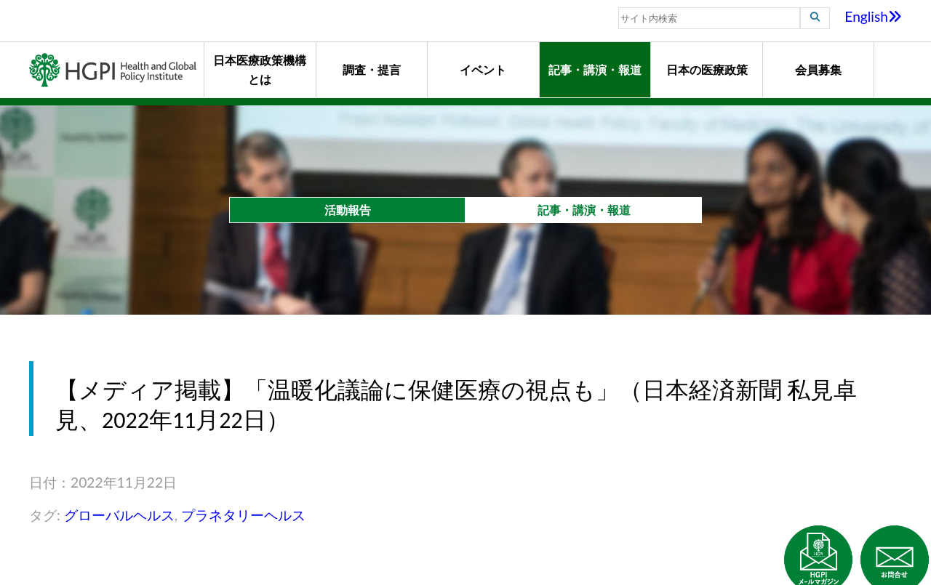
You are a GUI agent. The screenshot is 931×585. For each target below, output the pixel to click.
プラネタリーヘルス (243, 515)
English (873, 16)
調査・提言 (372, 69)
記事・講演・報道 (595, 69)
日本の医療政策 (707, 69)
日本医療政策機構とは (259, 69)
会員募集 (818, 69)
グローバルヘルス (119, 515)
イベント (483, 69)
